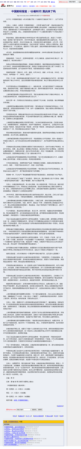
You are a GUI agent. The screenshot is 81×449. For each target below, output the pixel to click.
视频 (15, 2)
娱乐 (11, 2)
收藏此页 (21, 416)
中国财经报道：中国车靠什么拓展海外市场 (18, 439)
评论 (15, 416)
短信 (42, 2)
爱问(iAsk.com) (11, 409)
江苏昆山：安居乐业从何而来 (14, 429)
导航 (49, 2)
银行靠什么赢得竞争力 (11, 437)
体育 (8, 2)
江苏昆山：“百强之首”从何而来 (14, 433)
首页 (1, 2)
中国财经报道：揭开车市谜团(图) (15, 443)
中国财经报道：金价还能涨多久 (14, 427)
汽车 (25, 2)
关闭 (61, 416)
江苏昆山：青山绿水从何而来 (14, 431)
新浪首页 (18, 6)
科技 (21, 2)
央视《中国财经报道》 (21, 400)
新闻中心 (25, 6)
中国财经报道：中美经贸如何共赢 (15, 435)
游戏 (32, 2)
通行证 (53, 2)
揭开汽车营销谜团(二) (11, 444)
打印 (56, 416)
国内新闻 (32, 6)
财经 (18, 2)
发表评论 (60, 406)
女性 (35, 2)
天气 (38, 2)
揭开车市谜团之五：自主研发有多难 (16, 441)
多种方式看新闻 (38, 416)
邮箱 (45, 2)
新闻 (5, 2)
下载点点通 (49, 416)
